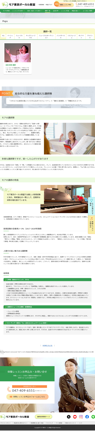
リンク (80, 423)
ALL (3, 35)
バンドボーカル (61, 37)
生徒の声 (55, 11)
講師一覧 (47, 11)
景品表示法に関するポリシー (21, 423)
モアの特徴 (6, 11)
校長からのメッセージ (70, 423)
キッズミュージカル (30, 37)
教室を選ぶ (75, 11)
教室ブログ (49, 4)
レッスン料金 (65, 11)
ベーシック (10, 37)
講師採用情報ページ (43, 417)
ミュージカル (19, 37)
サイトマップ (49, 423)
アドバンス (90, 37)
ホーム (1, 350)
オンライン (81, 37)
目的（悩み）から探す (34, 11)
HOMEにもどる (47, 345)
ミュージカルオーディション (46, 37)
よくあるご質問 (87, 11)
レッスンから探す (17, 11)
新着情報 (41, 4)
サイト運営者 (59, 423)
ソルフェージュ (72, 37)
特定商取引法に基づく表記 (37, 423)
